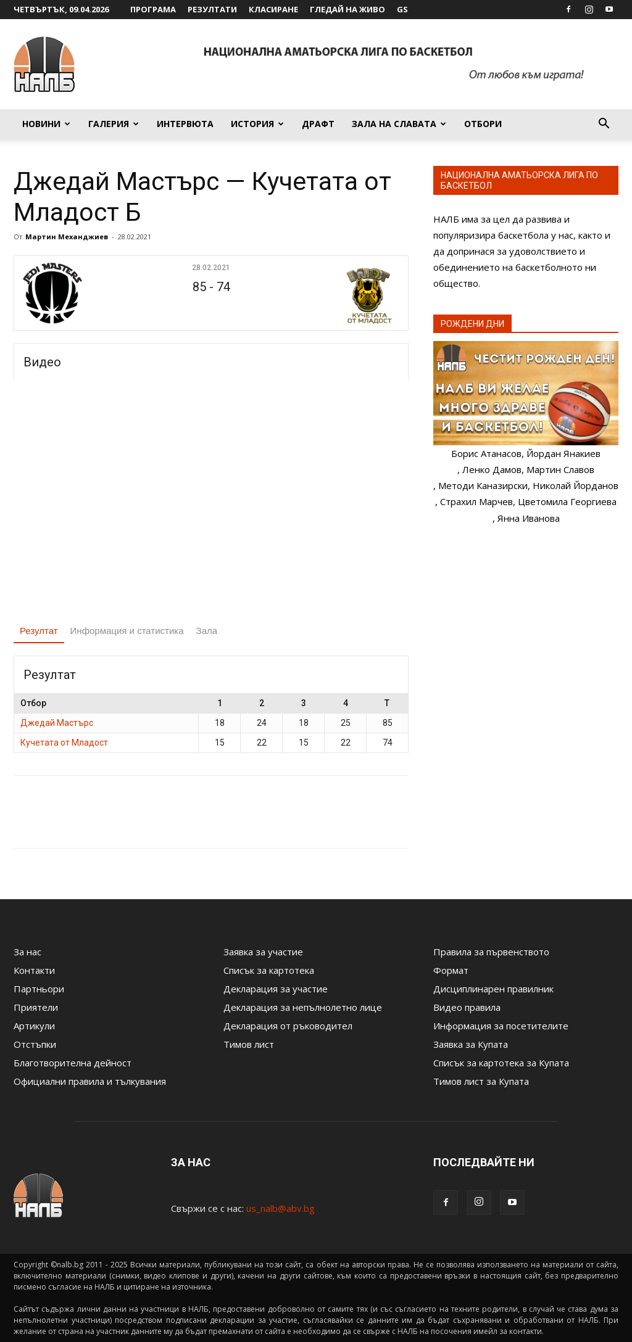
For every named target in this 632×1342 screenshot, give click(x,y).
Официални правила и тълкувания (90, 1081)
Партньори (39, 988)
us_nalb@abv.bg (280, 1208)
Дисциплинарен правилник (493, 988)
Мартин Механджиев (66, 236)
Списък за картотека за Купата (501, 1062)
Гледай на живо (347, 9)
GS (402, 9)
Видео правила (467, 1007)
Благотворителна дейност (72, 1062)
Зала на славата (399, 124)
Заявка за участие (263, 951)
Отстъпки (35, 1044)
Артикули (34, 1025)
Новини (46, 124)
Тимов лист (248, 1044)
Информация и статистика (127, 630)
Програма (153, 9)
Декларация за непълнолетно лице (302, 1007)
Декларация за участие (275, 988)
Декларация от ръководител (287, 1025)
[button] (603, 124)
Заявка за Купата (470, 1044)
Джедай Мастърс (56, 723)
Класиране (273, 9)
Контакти (34, 970)
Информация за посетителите (500, 1025)
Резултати (212, 9)
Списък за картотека (268, 970)
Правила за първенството (491, 951)
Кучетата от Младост (64, 742)
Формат (450, 970)
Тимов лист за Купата (481, 1081)
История (257, 124)
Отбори (483, 124)
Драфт (318, 124)
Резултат (39, 630)
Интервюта (185, 124)
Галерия (113, 124)
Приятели (36, 1007)
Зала (207, 630)
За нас (27, 951)
